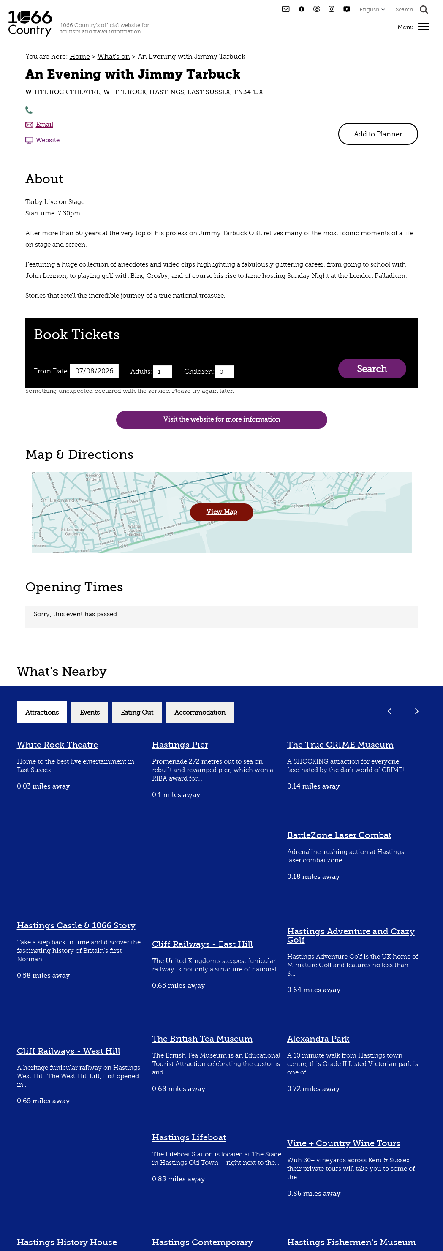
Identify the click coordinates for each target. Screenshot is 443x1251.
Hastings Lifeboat (189, 1137)
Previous (389, 711)
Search (372, 369)
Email (44, 124)
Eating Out (137, 712)
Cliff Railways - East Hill (202, 944)
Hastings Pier (180, 745)
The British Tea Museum (202, 1039)
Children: (199, 371)
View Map (222, 512)
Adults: (141, 371)
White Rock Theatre (57, 745)
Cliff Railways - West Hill (68, 1051)
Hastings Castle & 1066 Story (76, 925)
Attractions (42, 712)
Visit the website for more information (221, 419)
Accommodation (200, 712)
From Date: (52, 371)
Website (48, 140)
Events (90, 712)
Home (80, 56)
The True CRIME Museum (340, 745)
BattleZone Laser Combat (339, 835)
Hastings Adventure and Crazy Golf (351, 936)
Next (417, 711)
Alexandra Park (318, 1039)
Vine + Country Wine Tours (343, 1143)
